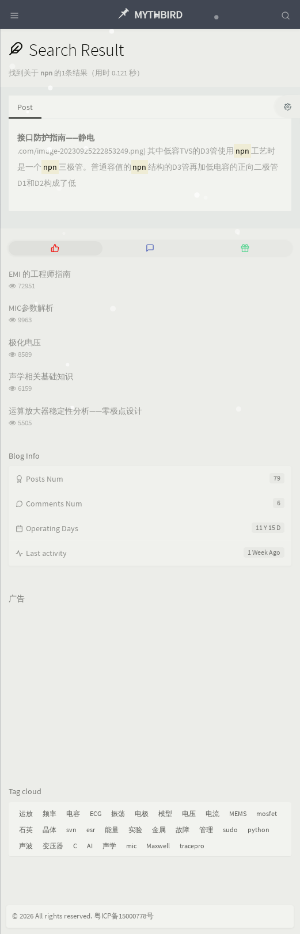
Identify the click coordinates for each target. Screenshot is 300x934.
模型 (165, 813)
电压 (189, 813)
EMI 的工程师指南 (40, 274)
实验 (135, 829)
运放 (26, 813)
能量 (112, 829)
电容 (73, 813)
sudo (230, 829)
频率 (49, 813)
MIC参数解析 (31, 308)
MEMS (237, 813)
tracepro (192, 845)
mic (131, 845)
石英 (26, 829)
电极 (142, 813)
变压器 (53, 845)
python (258, 829)
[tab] (54, 248)
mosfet (266, 813)
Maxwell (158, 845)
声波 (26, 845)
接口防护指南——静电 (55, 138)
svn (71, 829)
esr (90, 829)
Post (25, 107)
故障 (182, 829)
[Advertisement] (150, 689)
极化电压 (25, 342)
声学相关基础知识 (41, 376)
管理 (206, 829)
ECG (95, 813)
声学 (109, 845)
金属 (159, 829)
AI (90, 845)
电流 (212, 813)
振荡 (118, 813)
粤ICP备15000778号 (124, 916)
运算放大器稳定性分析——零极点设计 (75, 411)
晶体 (49, 829)
